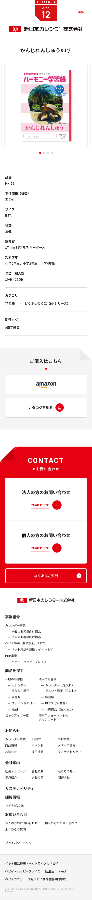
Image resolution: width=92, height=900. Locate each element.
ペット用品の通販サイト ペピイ (32, 653)
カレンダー (19, 689)
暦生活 (49, 873)
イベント (37, 749)
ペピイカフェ (14, 880)
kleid (15, 713)
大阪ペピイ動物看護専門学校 (47, 880)
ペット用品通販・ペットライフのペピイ (31, 865)
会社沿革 (37, 781)
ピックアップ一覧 (17, 719)
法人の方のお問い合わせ (21, 826)
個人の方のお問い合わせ (61, 826)
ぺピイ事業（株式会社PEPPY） (26, 647)
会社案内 (12, 766)
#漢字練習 (12, 327)
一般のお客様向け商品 (26, 635)
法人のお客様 (47, 683)
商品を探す (14, 674)
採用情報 (37, 755)
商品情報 (11, 749)
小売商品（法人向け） (60, 713)
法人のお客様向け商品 (26, 640)
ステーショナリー (23, 707)
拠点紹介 (11, 781)
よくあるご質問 (15, 833)
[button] (40, 153)
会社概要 (37, 775)
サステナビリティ (69, 755)
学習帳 (10, 303)
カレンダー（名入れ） (60, 689)
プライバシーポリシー (20, 846)
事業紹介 (12, 620)
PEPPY (36, 743)
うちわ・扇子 (20, 694)
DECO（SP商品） (56, 707)
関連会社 (64, 781)
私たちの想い (67, 775)
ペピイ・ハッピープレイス (29, 666)
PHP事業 (11, 659)
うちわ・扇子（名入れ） (61, 694)
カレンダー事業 (15, 629)
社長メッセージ (15, 775)
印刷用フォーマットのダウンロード (53, 721)
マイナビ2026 (14, 809)
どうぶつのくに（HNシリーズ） (47, 303)
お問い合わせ (16, 818)
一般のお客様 (14, 683)
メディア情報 (66, 749)
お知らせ (12, 734)
